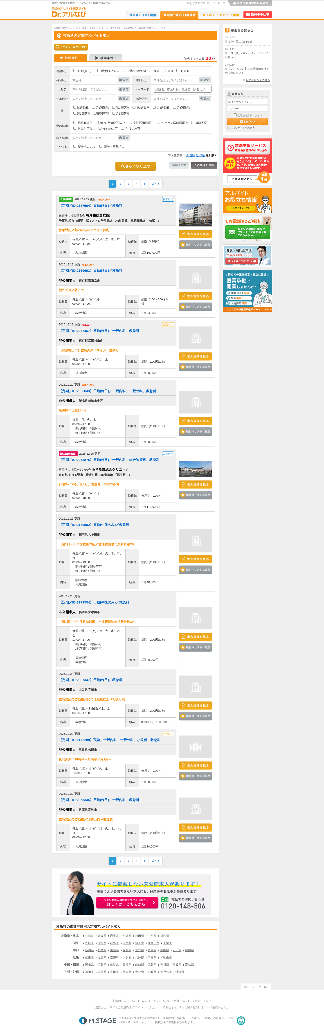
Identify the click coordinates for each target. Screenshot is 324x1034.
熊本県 (127, 972)
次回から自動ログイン (249, 115)
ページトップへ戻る (256, 986)
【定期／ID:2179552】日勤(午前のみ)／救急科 (94, 525)
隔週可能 (103, 113)
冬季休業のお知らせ (240, 41)
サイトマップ (217, 3)
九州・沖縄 (71, 972)
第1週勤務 (102, 107)
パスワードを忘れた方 (242, 127)
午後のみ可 (133, 128)
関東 (76, 943)
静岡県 (127, 950)
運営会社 (100, 1007)
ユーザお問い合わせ (217, 1007)
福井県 (189, 950)
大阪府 (127, 957)
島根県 (127, 964)
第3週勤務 (142, 107)
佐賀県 (102, 972)
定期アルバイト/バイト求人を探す (105, 28)
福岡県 (89, 972)
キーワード (142, 89)
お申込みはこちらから (127, 903)
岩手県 (114, 935)
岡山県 (89, 964)
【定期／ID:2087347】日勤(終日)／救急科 (90, 680)
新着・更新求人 (114, 146)
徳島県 (152, 964)
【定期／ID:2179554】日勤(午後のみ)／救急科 (94, 602)
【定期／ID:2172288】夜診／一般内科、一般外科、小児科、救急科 (110, 740)
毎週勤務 (83, 107)
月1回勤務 (122, 113)
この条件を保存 (204, 165)
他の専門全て (130, 28)
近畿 (76, 957)
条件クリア (179, 165)
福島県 (164, 935)
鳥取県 (114, 964)
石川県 (177, 950)
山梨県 (114, 950)
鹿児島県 (166, 972)
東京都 (127, 943)
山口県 (139, 964)
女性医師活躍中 (143, 122)
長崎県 (114, 972)
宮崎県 (152, 972)
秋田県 (139, 935)
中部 (76, 950)
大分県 (139, 972)
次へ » (156, 183)
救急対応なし (86, 128)
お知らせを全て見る (258, 80)
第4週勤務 (163, 107)
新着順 (190, 155)
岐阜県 (152, 950)
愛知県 (139, 950)
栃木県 (102, 943)
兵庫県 (139, 957)
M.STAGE (98, 1020)
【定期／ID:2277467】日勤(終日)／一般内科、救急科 (99, 331)
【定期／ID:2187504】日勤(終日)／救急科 (90, 205)
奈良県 (152, 957)
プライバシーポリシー (145, 1007)
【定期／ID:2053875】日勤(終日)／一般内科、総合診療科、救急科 (109, 460)
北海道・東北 (70, 935)
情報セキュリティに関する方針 (182, 1007)
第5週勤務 (183, 107)
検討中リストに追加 (195, 244)
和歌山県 (166, 957)
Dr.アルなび (179, 15)
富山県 (164, 950)
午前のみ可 (110, 128)
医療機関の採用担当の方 (249, 3)
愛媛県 (177, 964)
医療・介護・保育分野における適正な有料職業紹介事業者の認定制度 (241, 1020)
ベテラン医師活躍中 (175, 122)
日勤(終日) (85, 71)
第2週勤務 (122, 107)
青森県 (102, 935)
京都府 (114, 957)
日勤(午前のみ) (109, 71)
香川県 (164, 964)
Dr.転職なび (142, 15)
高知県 (189, 964)
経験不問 (201, 122)
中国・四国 (71, 964)
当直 (170, 71)
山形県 (152, 935)
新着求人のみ (86, 146)
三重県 (89, 957)
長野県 (102, 950)
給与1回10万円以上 (113, 122)
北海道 (89, 935)
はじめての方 (197, 3)
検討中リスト (257, 14)
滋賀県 (102, 957)
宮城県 (127, 935)
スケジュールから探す (71, 47)
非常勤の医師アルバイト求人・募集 (70, 28)
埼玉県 (139, 943)
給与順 (200, 155)
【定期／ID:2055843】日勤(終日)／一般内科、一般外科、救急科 (107, 391)
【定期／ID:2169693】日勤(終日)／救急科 (90, 270)
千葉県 (167, 943)
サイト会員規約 (119, 1007)
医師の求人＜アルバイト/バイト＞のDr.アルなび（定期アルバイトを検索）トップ (162, 1000)
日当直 (185, 71)
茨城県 (89, 943)
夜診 (157, 71)
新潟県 (89, 950)
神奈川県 (153, 943)
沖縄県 (180, 972)
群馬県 (114, 943)
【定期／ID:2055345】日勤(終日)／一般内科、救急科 (99, 800)
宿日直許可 (85, 122)
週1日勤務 (83, 113)
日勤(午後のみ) (136, 71)
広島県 (102, 964)
